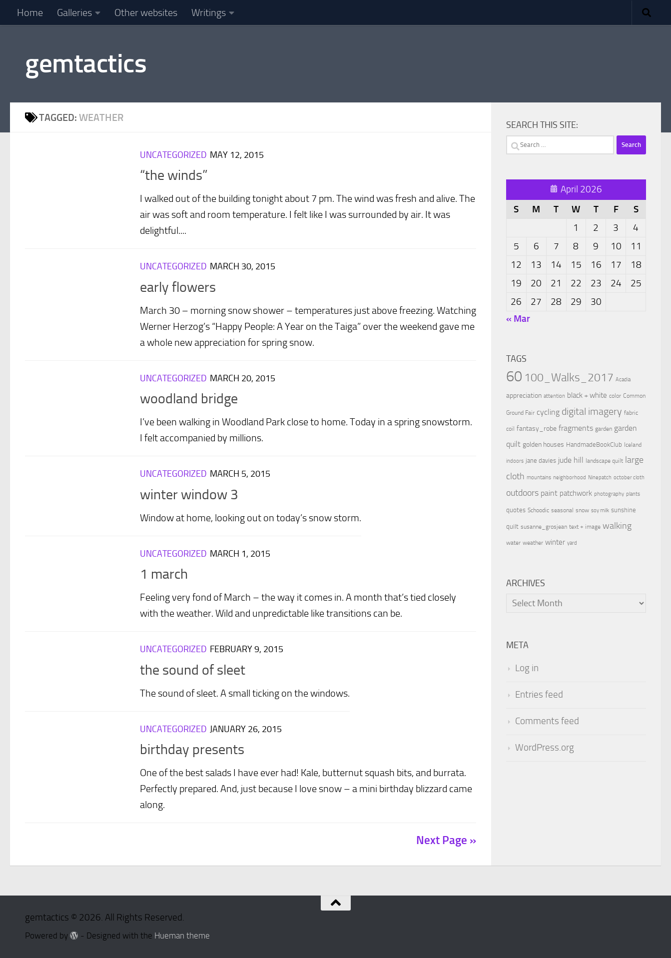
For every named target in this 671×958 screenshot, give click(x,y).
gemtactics (85, 63)
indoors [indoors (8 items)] (515, 461)
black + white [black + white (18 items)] (587, 395)
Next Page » (446, 840)
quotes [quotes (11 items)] (516, 510)
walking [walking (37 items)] (617, 525)
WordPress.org (544, 747)
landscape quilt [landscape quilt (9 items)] (604, 460)
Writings (208, 12)
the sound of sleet (192, 670)
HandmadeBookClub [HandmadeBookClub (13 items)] (594, 444)
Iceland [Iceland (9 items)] (633, 444)
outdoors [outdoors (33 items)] (522, 493)
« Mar (518, 318)
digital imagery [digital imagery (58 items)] (592, 411)
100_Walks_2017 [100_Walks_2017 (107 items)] (569, 377)
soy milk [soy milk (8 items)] (600, 510)
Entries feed (539, 694)
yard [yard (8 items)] (572, 543)
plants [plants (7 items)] (633, 494)
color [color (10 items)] (615, 395)
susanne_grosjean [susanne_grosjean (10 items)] (544, 526)
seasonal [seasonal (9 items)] (562, 510)
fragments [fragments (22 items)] (576, 428)
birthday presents (192, 749)
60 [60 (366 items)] (514, 376)
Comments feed (547, 721)
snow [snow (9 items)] (582, 510)
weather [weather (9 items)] (533, 542)
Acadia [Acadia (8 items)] (623, 379)
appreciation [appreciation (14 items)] (524, 395)
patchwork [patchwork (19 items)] (576, 493)
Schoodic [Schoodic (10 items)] (538, 510)
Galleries (74, 12)
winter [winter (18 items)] (555, 542)
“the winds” (174, 175)
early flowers (178, 287)
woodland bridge (189, 398)
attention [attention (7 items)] (554, 396)
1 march (164, 574)
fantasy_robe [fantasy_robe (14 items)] (537, 428)
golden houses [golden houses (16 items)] (543, 444)
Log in (527, 668)
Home (30, 12)
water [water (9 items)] (513, 542)
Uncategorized (173, 155)
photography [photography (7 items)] (609, 494)
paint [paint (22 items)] (549, 493)
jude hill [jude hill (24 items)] (571, 460)
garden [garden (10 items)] (603, 428)
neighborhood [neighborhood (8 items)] (569, 477)
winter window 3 (189, 494)
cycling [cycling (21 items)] (548, 412)
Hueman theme (182, 936)
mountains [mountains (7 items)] (539, 477)
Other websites (145, 12)
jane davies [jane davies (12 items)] (541, 460)
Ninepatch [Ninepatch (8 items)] (600, 477)
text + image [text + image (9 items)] (585, 526)
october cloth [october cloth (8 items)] (629, 477)
